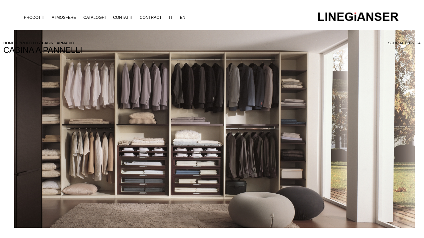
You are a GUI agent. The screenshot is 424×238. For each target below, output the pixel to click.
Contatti (122, 17)
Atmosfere (64, 17)
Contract (151, 17)
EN (183, 17)
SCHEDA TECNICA (404, 43)
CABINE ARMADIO (58, 43)
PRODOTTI (28, 43)
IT (171, 17)
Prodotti (34, 17)
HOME (9, 43)
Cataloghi (94, 17)
